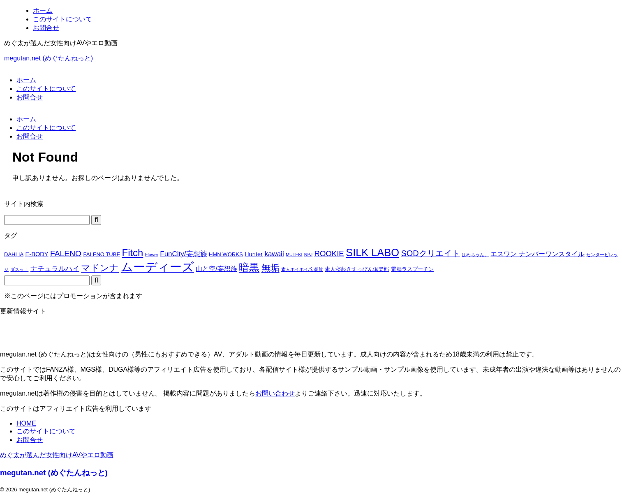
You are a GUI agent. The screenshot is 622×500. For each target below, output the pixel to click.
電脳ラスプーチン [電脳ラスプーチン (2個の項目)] (412, 269)
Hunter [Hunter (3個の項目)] (254, 254)
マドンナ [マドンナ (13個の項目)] (100, 268)
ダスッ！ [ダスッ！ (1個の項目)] (19, 269)
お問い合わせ (275, 393)
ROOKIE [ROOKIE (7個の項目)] (329, 253)
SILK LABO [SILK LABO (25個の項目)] (372, 252)
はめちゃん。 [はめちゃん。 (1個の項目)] (475, 254)
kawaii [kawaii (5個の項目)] (274, 254)
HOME (26, 423)
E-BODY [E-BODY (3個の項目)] (37, 254)
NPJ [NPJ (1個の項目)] (308, 254)
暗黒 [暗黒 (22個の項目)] (249, 267)
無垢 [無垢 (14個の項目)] (270, 268)
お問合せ (29, 97)
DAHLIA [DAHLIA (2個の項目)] (13, 254)
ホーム (26, 79)
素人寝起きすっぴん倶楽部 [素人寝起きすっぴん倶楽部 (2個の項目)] (357, 269)
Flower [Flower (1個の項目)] (151, 254)
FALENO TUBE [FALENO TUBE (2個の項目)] (101, 254)
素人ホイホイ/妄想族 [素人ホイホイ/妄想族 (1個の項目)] (302, 269)
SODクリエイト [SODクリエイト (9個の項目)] (430, 253)
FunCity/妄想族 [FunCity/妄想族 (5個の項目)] (183, 254)
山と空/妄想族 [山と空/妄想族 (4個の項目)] (216, 268)
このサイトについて (46, 88)
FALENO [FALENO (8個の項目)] (65, 253)
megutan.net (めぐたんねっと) (48, 58)
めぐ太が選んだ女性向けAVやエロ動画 (56, 454)
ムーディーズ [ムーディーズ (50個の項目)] (157, 266)
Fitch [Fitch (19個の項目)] (132, 252)
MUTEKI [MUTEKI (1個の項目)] (294, 254)
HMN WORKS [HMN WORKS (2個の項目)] (226, 254)
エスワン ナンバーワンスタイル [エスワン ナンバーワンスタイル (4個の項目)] (537, 253)
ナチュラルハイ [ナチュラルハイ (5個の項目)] (54, 269)
